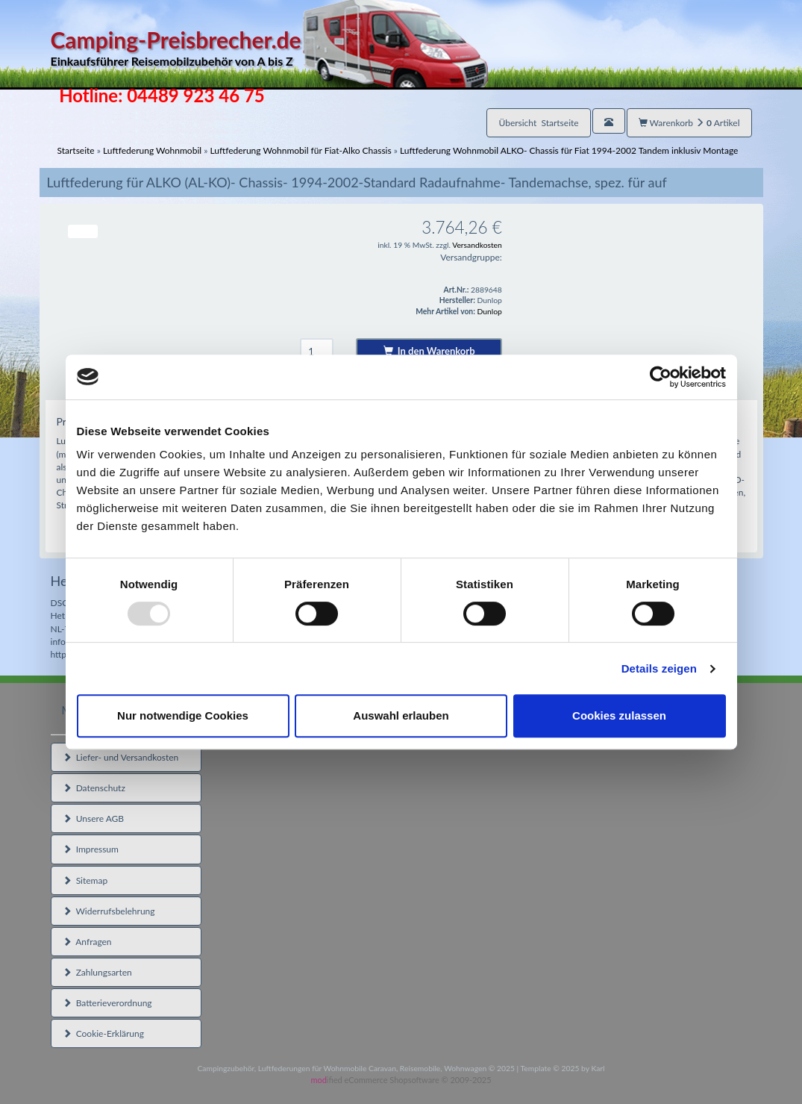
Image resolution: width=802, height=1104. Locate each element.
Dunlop (489, 311)
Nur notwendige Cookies (182, 715)
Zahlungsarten (97, 972)
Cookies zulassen (619, 715)
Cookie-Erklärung (103, 1033)
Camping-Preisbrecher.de (269, 48)
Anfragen (87, 941)
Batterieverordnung (107, 1002)
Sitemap (85, 880)
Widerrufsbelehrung (109, 911)
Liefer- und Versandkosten (121, 757)
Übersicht (538, 122)
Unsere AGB (94, 818)
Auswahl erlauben (400, 715)
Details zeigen (659, 668)
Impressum (91, 849)
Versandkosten (477, 244)
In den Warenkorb (429, 351)
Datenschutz (94, 787)
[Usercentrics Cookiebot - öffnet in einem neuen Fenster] (660, 377)
